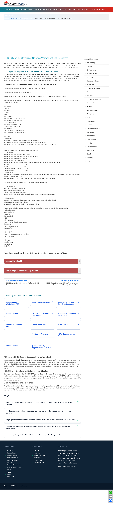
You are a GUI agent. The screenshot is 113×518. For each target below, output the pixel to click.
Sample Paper (11, 481)
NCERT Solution (12, 484)
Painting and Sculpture (94, 99)
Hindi (88, 117)
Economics (90, 84)
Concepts (10, 491)
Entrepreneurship (92, 92)
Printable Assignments (14, 493)
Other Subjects (91, 139)
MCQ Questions (68, 9)
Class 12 (18, 19)
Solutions (56, 9)
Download (46, 9)
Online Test (10, 505)
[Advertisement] (56, 38)
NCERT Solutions (34, 9)
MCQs (9, 503)
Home (6, 19)
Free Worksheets (82, 9)
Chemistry (90, 77)
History (89, 125)
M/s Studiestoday (22, 514)
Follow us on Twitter (40, 484)
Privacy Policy (38, 488)
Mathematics (91, 136)
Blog (103, 9)
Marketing (90, 95)
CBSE (16, 9)
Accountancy (91, 63)
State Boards (9, 15)
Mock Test (95, 9)
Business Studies (92, 73)
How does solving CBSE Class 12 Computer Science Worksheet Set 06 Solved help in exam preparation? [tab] (38, 456)
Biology (89, 66)
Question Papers (12, 486)
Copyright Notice (39, 491)
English (89, 106)
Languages (90, 132)
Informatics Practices (93, 128)
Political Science (92, 147)
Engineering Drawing (93, 88)
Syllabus (10, 479)
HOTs (9, 498)
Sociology (90, 157)
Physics (89, 143)
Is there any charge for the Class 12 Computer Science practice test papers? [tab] (33, 463)
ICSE (23, 9)
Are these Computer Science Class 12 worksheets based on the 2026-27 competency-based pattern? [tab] (38, 441)
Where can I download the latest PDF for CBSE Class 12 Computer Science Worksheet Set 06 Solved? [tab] (39, 432)
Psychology (90, 150)
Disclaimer (37, 486)
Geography (90, 114)
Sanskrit (89, 154)
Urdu (88, 161)
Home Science (91, 121)
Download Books (12, 488)
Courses (7, 9)
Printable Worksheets (14, 496)
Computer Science (27, 19)
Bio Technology (92, 70)
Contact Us (37, 481)
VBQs (9, 500)
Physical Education (93, 103)
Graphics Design (92, 110)
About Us (36, 479)
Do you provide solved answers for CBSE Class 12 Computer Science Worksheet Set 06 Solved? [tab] (40, 448)
